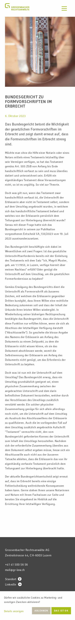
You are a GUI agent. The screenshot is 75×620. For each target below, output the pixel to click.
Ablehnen (41, 611)
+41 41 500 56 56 (16, 564)
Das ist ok (61, 611)
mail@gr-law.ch (15, 570)
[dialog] (37, 605)
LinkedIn (13, 584)
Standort (13, 579)
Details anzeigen (14, 611)
